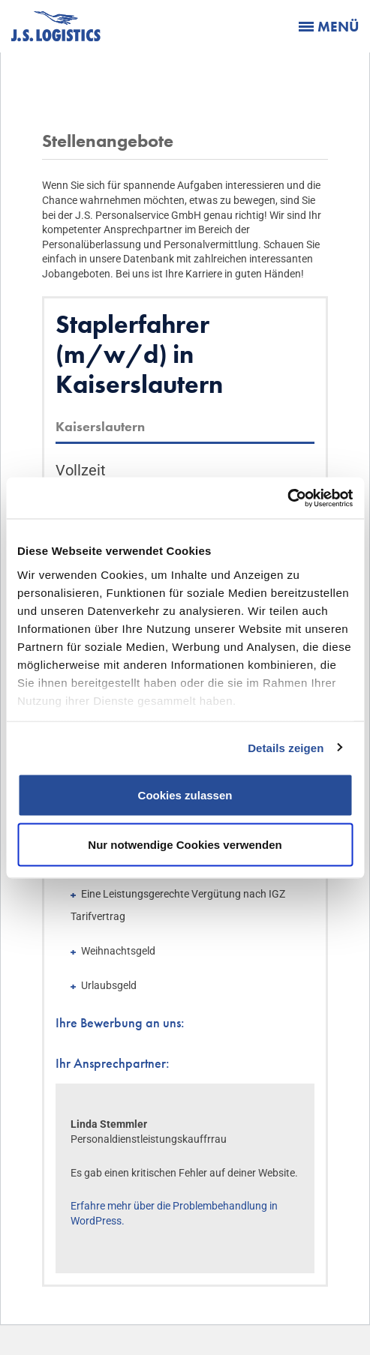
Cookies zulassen (185, 795)
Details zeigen (285, 747)
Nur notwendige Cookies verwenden (184, 844)
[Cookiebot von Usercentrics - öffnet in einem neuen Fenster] (287, 498)
